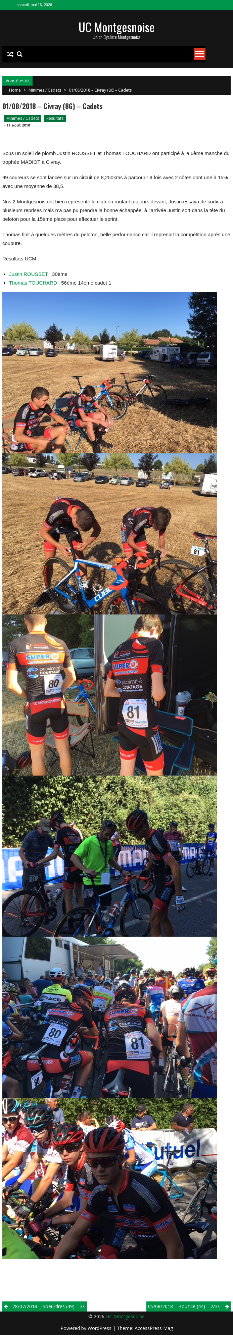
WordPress (100, 1328)
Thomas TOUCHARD (33, 283)
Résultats (54, 118)
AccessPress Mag (154, 1328)
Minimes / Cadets (45, 90)
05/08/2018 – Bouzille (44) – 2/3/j (184, 1306)
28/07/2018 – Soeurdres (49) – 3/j (49, 1306)
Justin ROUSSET (28, 274)
